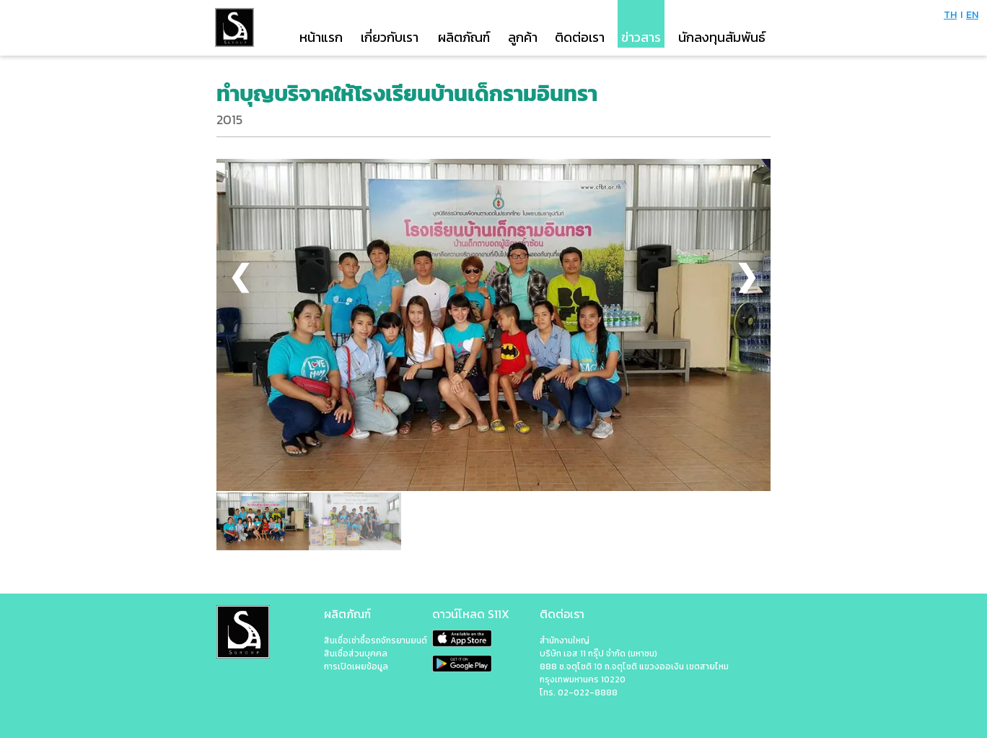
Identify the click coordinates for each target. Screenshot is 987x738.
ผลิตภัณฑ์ (464, 37)
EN (972, 14)
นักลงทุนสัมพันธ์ (722, 37)
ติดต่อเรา (580, 37)
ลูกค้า (523, 37)
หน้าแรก (321, 37)
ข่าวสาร (641, 37)
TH (950, 14)
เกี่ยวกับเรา (389, 37)
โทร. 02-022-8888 (579, 692)
